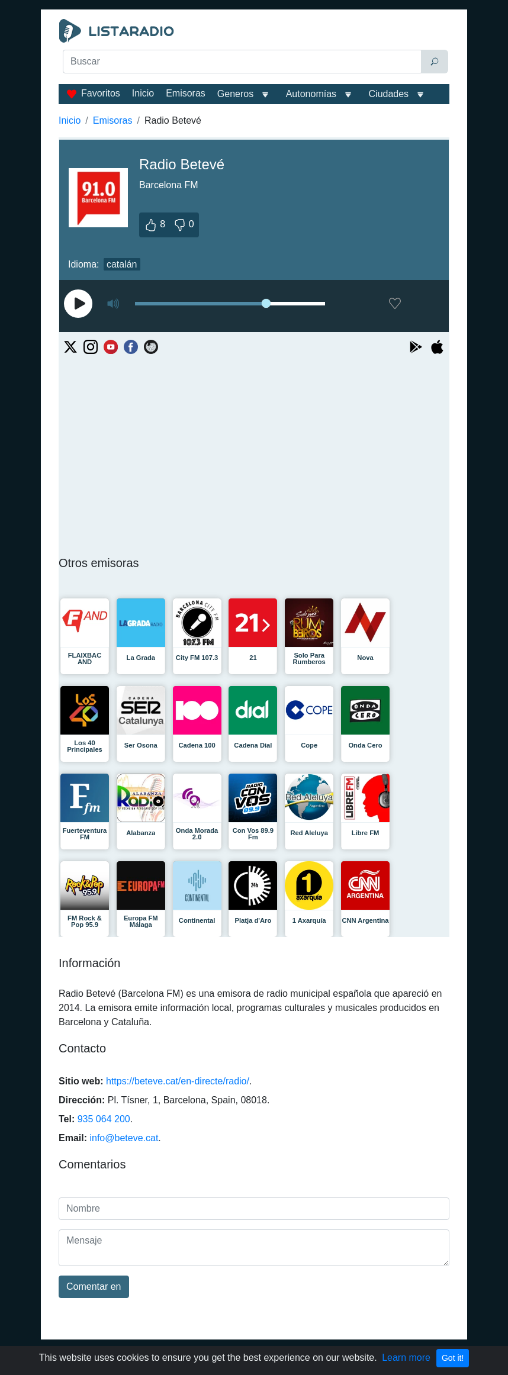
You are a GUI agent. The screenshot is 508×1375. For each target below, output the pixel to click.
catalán (122, 264)
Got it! (453, 1358)
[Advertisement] (254, 104)
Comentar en (93, 1286)
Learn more (406, 1358)
